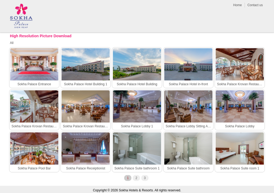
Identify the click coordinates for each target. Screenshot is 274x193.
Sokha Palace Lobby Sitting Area (189, 126)
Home (237, 5)
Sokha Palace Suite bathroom (188, 168)
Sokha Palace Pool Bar (34, 168)
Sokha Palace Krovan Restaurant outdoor (35, 126)
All (11, 43)
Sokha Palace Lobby (239, 126)
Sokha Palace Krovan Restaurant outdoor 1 (240, 84)
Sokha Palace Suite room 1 (239, 168)
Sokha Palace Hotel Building (137, 84)
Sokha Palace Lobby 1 (137, 126)
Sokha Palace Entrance (34, 84)
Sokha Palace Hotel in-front (188, 84)
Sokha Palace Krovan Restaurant (86, 126)
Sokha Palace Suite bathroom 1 (137, 168)
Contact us (255, 5)
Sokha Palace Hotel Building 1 (85, 84)
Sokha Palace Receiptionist (85, 168)
